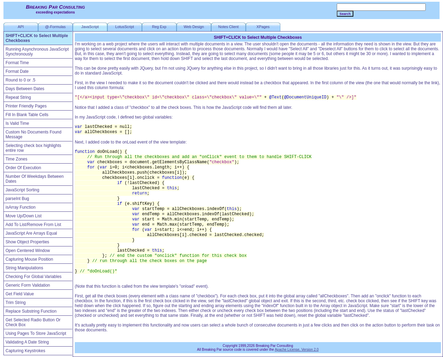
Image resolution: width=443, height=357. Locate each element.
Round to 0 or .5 (20, 80)
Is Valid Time (17, 123)
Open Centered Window (28, 250)
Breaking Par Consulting (55, 7)
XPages (263, 27)
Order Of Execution (23, 167)
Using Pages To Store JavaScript (36, 333)
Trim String (16, 302)
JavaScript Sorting (22, 190)
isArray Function (21, 207)
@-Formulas (55, 27)
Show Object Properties (27, 242)
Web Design (194, 27)
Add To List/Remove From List (33, 224)
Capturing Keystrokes (25, 350)
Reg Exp (159, 27)
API (21, 27)
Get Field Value (20, 293)
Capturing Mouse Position (29, 259)
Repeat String (18, 97)
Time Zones (16, 159)
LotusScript (124, 27)
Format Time (17, 62)
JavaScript (90, 27)
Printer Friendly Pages (26, 106)
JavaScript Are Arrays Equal (31, 233)
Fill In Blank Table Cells (27, 114)
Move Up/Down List (24, 216)
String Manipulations (24, 267)
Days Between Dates (25, 88)
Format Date (17, 71)
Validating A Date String (27, 342)
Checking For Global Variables (34, 276)
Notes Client (228, 27)
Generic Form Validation (28, 285)
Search (345, 14)
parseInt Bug (17, 198)
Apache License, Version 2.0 (297, 349)
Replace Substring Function (31, 311)
